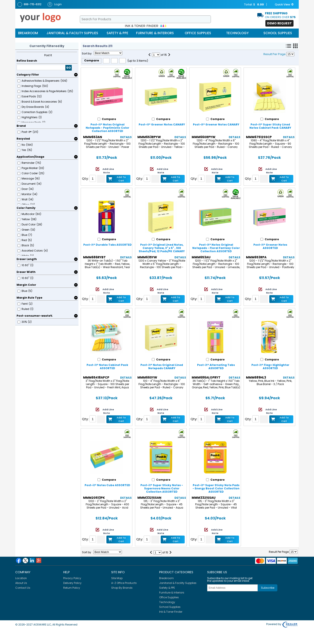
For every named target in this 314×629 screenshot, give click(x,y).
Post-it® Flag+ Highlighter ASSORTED (270, 366)
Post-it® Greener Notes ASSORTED (270, 246)
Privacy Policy (72, 578)
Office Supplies (198, 33)
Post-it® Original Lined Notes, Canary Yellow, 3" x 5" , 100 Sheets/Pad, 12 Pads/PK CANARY (162, 248)
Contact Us (22, 588)
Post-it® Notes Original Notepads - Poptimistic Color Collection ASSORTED (107, 128)
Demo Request (279, 23)
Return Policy (71, 588)
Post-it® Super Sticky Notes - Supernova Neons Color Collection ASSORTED (161, 488)
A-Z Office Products (124, 583)
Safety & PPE (117, 33)
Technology (237, 33)
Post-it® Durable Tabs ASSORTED (107, 245)
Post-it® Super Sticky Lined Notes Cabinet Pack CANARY (270, 126)
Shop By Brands (122, 588)
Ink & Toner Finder (170, 612)
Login (55, 4)
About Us (21, 583)
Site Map (117, 578)
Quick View (282, 4)
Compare (91, 60)
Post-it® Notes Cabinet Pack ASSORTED (107, 366)
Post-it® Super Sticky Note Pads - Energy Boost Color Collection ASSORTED (216, 488)
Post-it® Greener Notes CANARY (162, 124)
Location (21, 578)
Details (126, 137)
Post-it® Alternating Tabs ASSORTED (216, 366)
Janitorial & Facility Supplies (72, 33)
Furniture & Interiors (155, 33)
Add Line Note (108, 170)
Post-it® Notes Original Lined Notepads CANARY (161, 366)
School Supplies (277, 33)
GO (68, 67)
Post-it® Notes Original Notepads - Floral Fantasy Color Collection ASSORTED (216, 248)
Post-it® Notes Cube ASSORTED (107, 485)
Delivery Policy (72, 583)
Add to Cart (121, 178)
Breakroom (28, 33)
